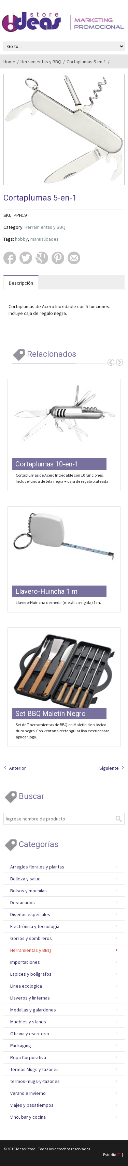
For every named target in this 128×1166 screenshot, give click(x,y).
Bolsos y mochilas (28, 891)
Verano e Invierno (28, 1093)
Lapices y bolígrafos (31, 974)
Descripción (21, 283)
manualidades (44, 239)
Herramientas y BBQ (40, 62)
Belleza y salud (25, 879)
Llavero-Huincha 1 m (46, 591)
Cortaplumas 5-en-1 (86, 62)
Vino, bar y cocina (28, 1117)
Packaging (20, 1045)
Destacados (22, 902)
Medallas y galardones (33, 1010)
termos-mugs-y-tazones (35, 1081)
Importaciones (25, 962)
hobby (21, 239)
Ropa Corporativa (28, 1057)
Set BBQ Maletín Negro (50, 713)
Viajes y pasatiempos (32, 1105)
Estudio (111, 1154)
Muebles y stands (28, 1022)
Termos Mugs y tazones (34, 1069)
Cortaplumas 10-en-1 (47, 464)
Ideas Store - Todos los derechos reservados (53, 1148)
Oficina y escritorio (29, 1034)
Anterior (14, 768)
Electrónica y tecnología (34, 926)
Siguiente (112, 768)
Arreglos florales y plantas (37, 867)
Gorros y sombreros (31, 938)
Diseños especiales (30, 914)
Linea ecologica (26, 986)
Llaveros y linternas (30, 998)
